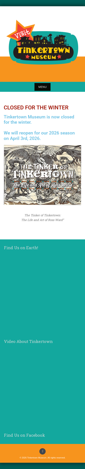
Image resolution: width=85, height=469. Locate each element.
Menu (42, 87)
